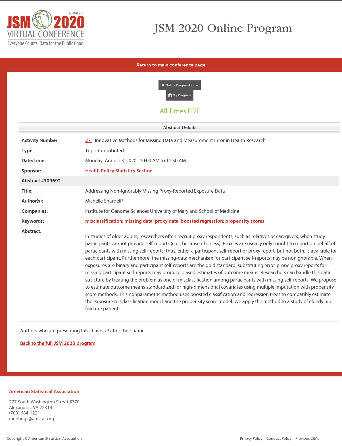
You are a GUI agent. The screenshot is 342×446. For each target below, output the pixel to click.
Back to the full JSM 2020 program (57, 343)
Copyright (15, 438)
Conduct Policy (278, 438)
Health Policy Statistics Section (119, 171)
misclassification (103, 221)
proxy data (166, 221)
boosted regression (202, 221)
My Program (179, 95)
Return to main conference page (171, 65)
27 (88, 140)
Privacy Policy (251, 438)
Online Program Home (179, 85)
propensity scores (244, 221)
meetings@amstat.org (31, 418)
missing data (138, 221)
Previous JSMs (307, 438)
